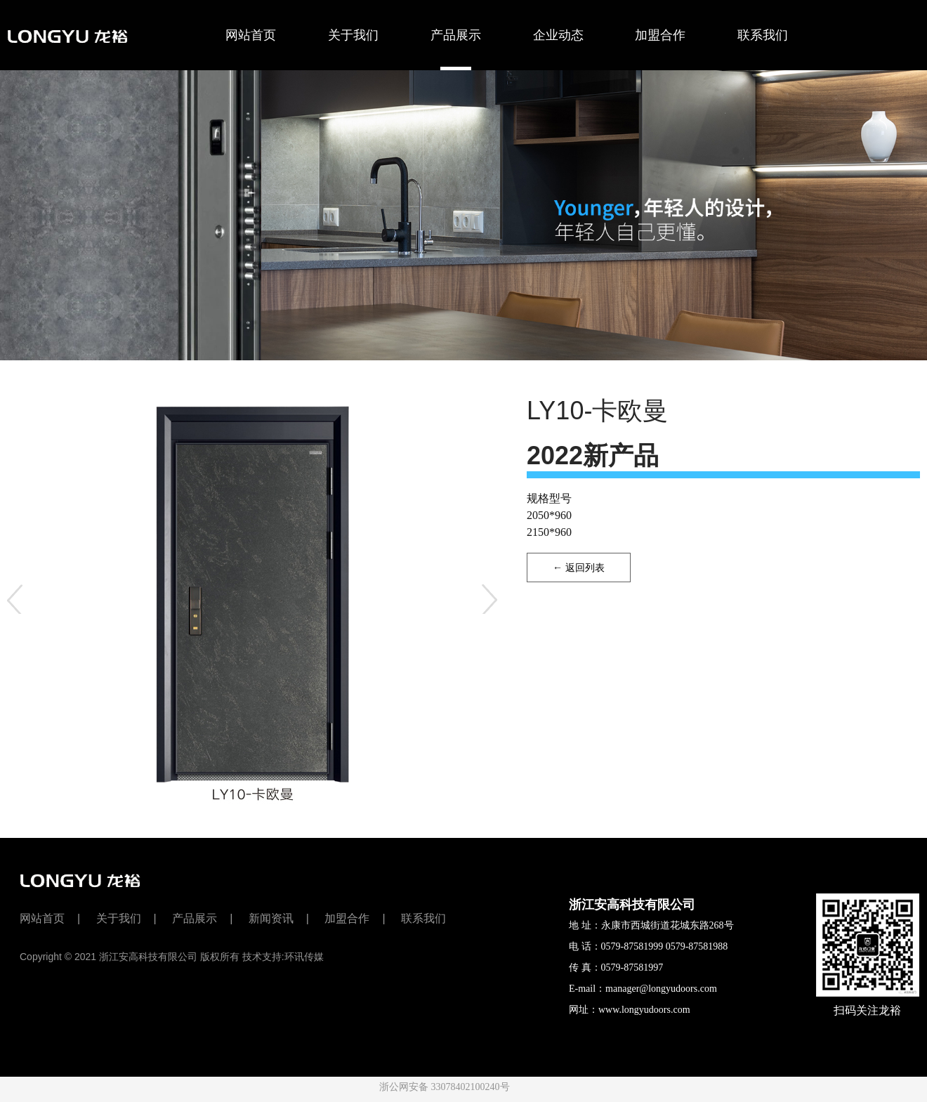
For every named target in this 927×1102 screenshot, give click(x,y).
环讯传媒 (304, 956)
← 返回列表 (579, 567)
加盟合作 (660, 35)
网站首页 (250, 35)
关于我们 (353, 35)
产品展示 (455, 49)
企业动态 (558, 35)
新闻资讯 (271, 918)
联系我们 (762, 35)
